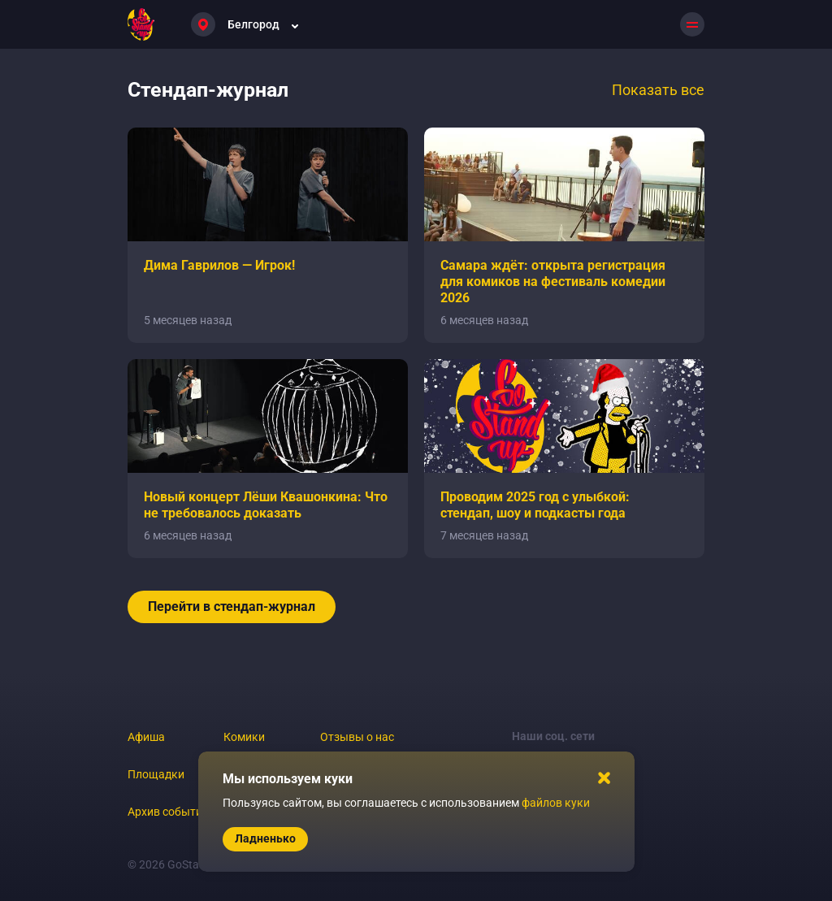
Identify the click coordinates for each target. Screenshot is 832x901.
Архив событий (168, 811)
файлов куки (556, 802)
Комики (244, 736)
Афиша (146, 736)
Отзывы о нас (357, 736)
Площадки (156, 774)
